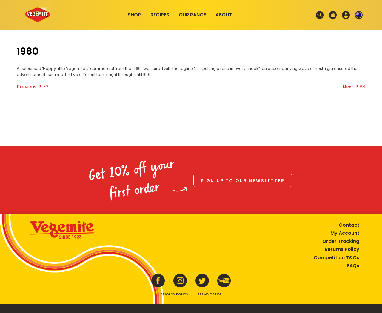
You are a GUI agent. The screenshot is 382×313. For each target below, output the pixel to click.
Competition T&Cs (336, 257)
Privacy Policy (174, 294)
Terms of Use (209, 294)
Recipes (159, 14)
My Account (344, 233)
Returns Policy (342, 249)
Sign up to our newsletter (243, 181)
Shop (134, 14)
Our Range (192, 14)
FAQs (353, 265)
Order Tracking (340, 241)
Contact (349, 225)
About (223, 14)
